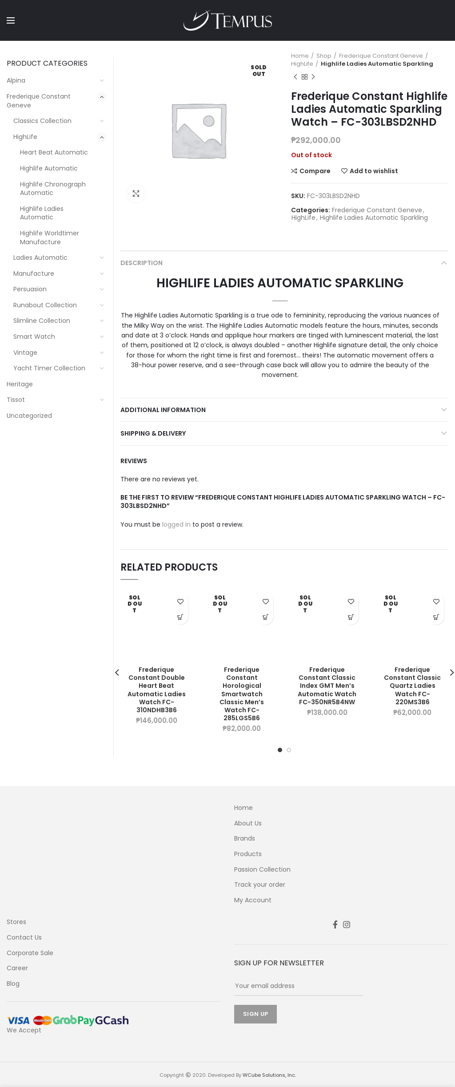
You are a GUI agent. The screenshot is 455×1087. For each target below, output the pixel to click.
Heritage (20, 384)
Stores (16, 922)
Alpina (16, 80)
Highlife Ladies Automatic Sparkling (377, 64)
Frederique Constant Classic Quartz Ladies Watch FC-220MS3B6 (412, 686)
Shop (323, 56)
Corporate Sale (30, 953)
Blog (13, 984)
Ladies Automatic (40, 257)
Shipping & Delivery (153, 433)
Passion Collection (262, 869)
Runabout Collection (45, 305)
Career (17, 968)
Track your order (259, 885)
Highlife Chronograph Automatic (53, 189)
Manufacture (33, 273)
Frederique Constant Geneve (381, 56)
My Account (252, 900)
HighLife (302, 64)
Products (248, 854)
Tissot (16, 399)
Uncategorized (29, 415)
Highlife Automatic (49, 168)
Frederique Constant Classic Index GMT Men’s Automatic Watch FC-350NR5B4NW (327, 686)
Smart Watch (34, 336)
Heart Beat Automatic (54, 152)
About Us (248, 823)
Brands (244, 838)
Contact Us (24, 937)
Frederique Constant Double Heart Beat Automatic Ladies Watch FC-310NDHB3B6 (157, 690)
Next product (313, 77)
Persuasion (30, 289)
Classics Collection (42, 120)
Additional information (163, 409)
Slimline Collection (41, 320)
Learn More (180, 617)
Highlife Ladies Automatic (42, 213)
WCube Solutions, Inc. (269, 1075)
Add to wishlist (374, 171)
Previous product (295, 77)
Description (141, 262)
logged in (176, 524)
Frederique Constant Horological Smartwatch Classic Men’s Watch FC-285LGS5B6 (242, 694)
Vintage (25, 352)
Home (300, 56)
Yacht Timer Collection (49, 368)
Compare (315, 171)
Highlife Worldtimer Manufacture (49, 237)
